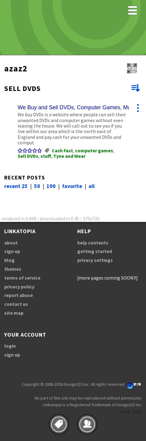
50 (37, 186)
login (10, 346)
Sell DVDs (28, 156)
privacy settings (95, 260)
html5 (125, 412)
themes (12, 269)
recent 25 (16, 186)
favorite (72, 186)
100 (51, 186)
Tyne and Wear (69, 156)
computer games (94, 150)
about (11, 243)
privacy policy (19, 287)
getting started (94, 251)
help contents (92, 243)
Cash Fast (62, 150)
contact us (16, 304)
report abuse (18, 295)
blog (9, 260)
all (92, 186)
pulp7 (137, 412)
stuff (45, 156)
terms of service (22, 278)
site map (13, 313)
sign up (12, 251)
